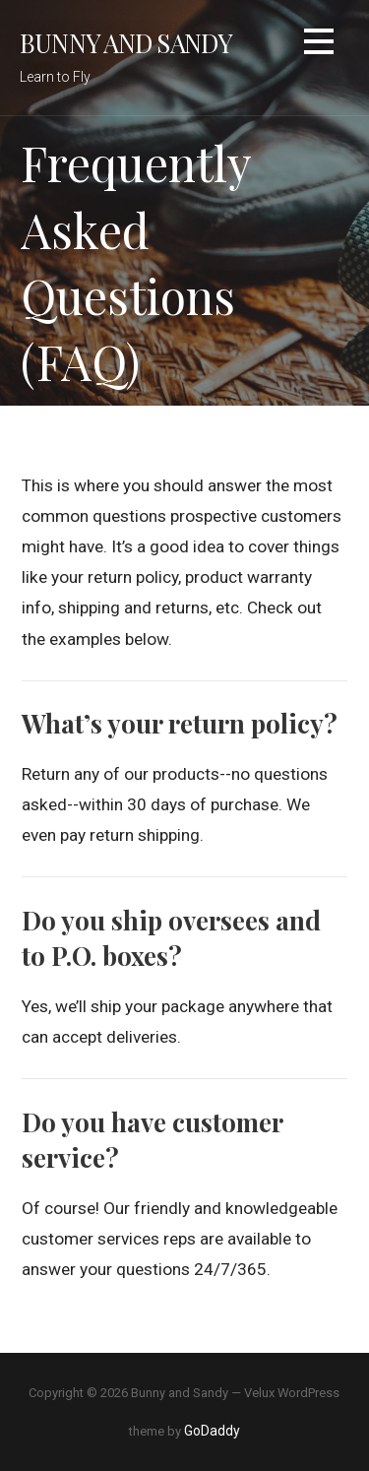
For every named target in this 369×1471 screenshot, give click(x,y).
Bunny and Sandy (126, 42)
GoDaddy (212, 1431)
